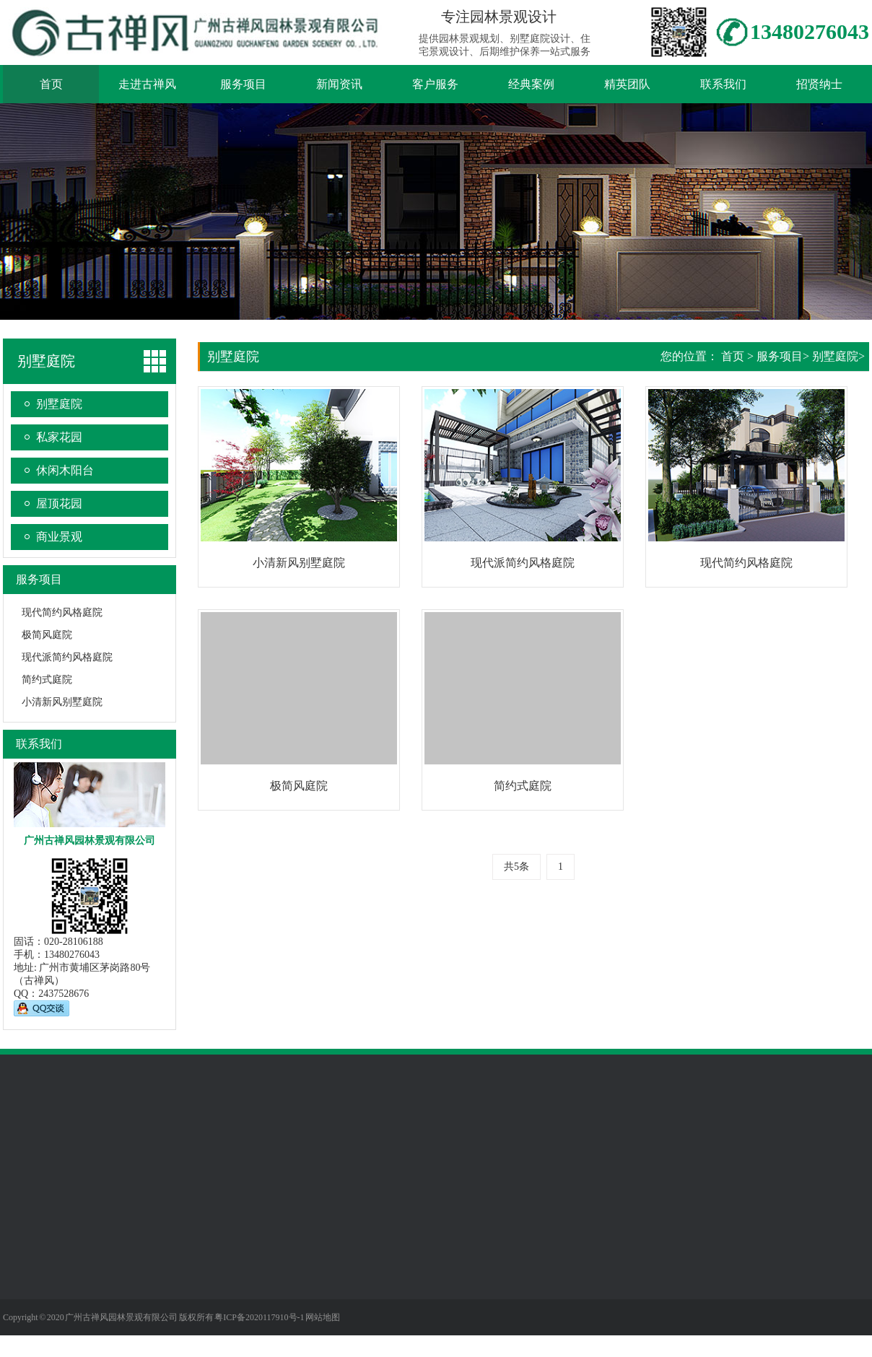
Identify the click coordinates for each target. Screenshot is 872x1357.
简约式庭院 (47, 679)
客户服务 (435, 84)
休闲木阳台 (65, 470)
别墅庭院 (59, 404)
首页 (51, 84)
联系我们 (723, 84)
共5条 (516, 866)
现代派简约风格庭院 (67, 657)
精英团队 (627, 84)
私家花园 (59, 437)
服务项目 (243, 84)
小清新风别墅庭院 (62, 702)
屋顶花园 (59, 503)
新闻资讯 (339, 84)
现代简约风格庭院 (62, 612)
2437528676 (63, 993)
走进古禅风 (147, 84)
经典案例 (531, 84)
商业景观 (59, 537)
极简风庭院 (47, 634)
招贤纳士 (819, 84)
